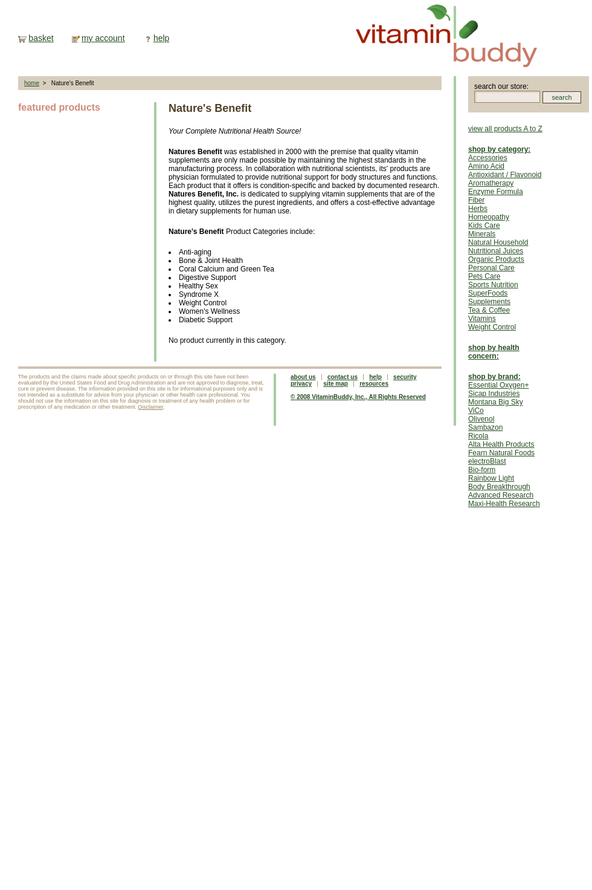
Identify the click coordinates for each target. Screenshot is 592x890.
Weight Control (492, 327)
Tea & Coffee (489, 310)
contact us (342, 377)
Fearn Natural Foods (501, 453)
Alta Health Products (501, 444)
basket (40, 38)
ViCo (476, 410)
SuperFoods (487, 293)
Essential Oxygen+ (498, 385)
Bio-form (481, 470)
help (161, 38)
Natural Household (498, 242)
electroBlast (487, 461)
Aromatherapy (490, 183)
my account (103, 38)
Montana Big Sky (495, 402)
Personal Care (491, 268)
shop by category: (499, 149)
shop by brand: (494, 376)
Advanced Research (500, 495)
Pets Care (484, 276)
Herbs (477, 208)
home (31, 83)
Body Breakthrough (499, 486)
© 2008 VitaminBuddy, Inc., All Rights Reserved (358, 397)
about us (303, 377)
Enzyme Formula (495, 191)
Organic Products (496, 259)
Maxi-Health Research (504, 503)
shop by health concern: (494, 351)
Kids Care (484, 225)
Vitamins (482, 318)
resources (373, 383)
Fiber (476, 200)
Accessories (487, 158)
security (404, 377)
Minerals (481, 234)
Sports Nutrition (493, 285)
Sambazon (485, 427)
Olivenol (481, 419)
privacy (301, 383)
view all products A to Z (505, 129)
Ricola (478, 436)
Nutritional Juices (495, 251)
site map (335, 383)
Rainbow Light (491, 478)
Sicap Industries (494, 393)
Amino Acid (486, 166)
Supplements (489, 301)
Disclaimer (151, 407)
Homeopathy (488, 217)
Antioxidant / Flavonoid (504, 175)
